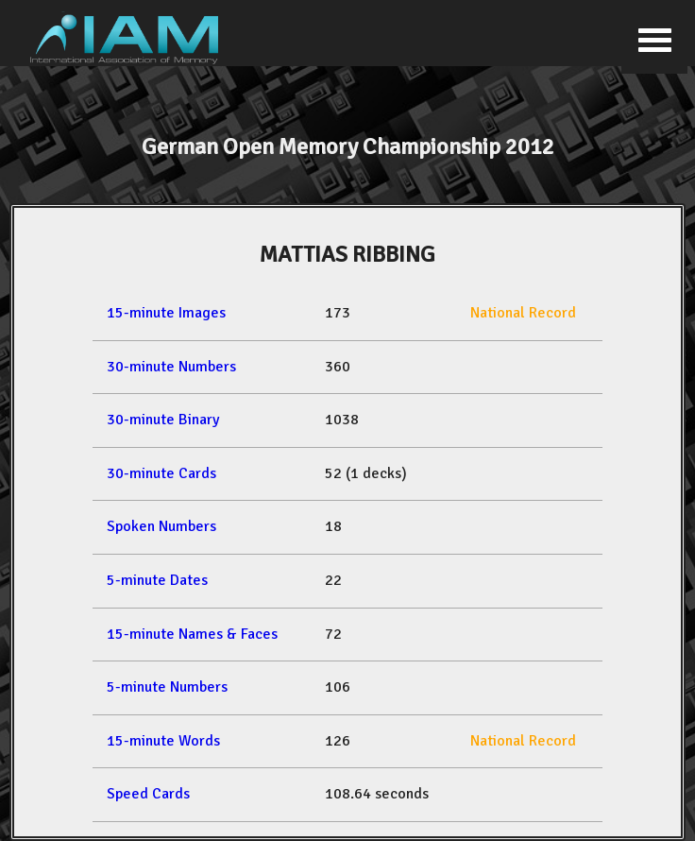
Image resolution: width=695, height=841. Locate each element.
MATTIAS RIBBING (347, 254)
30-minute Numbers (171, 366)
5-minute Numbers (167, 687)
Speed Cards (148, 793)
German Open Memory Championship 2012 (348, 146)
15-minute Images (166, 312)
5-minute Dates (157, 580)
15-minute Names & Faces (192, 634)
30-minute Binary (163, 419)
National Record (523, 312)
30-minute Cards (161, 473)
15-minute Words (163, 740)
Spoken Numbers (161, 526)
